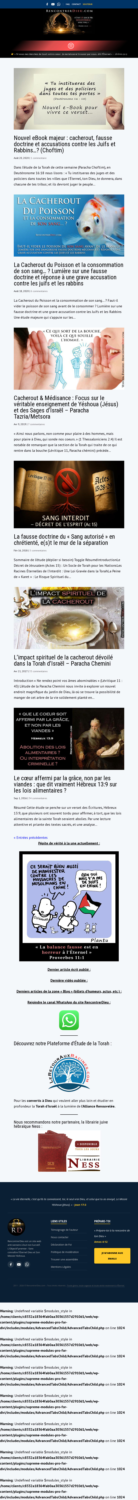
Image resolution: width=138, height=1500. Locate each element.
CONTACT (76, 4)
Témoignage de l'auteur (64, 1229)
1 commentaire (39, 158)
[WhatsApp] (58, 4)
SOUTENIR (87, 4)
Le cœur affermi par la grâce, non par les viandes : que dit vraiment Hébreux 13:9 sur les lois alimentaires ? (65, 784)
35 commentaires (38, 671)
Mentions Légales (61, 1266)
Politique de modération (65, 1252)
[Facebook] (47, 4)
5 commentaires (38, 550)
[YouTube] (53, 4)
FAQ (68, 4)
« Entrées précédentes (31, 837)
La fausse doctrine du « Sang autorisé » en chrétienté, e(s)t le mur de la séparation (64, 539)
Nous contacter (59, 1237)
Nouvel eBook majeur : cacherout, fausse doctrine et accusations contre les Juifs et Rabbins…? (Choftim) (64, 144)
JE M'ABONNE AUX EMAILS (112, 1255)
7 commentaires (36, 424)
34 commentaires (38, 798)
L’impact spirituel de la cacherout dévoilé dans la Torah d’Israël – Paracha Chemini (63, 660)
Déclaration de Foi (61, 1244)
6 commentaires (39, 291)
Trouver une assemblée (64, 1259)
